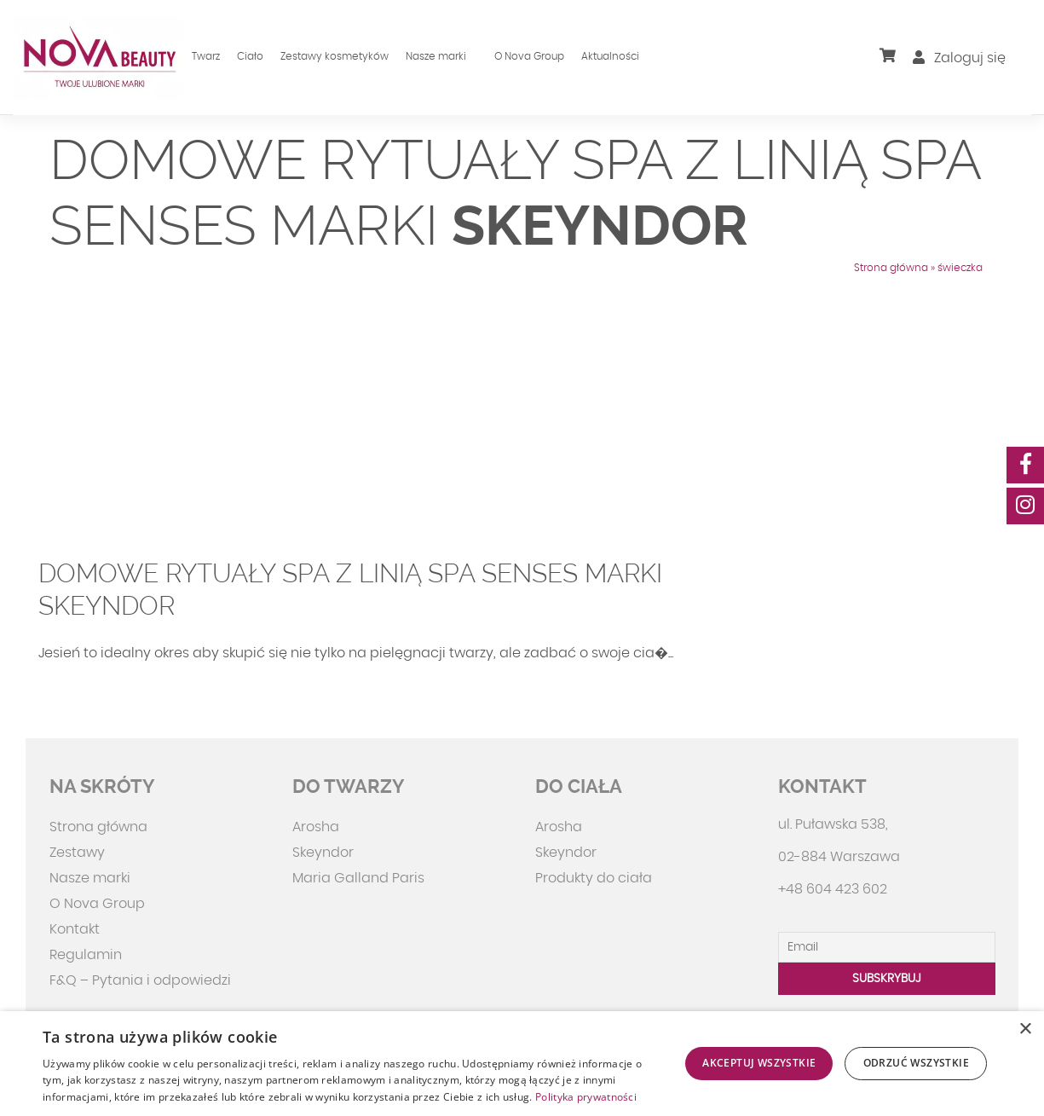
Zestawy (77, 852)
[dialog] (522, 1063)
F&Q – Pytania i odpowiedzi (140, 980)
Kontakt (74, 929)
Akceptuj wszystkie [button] (759, 1062)
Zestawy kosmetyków (334, 56)
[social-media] (1025, 465)
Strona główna (891, 268)
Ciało (250, 56)
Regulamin (85, 955)
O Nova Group (529, 56)
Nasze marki (436, 56)
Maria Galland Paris (358, 878)
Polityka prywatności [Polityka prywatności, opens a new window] (586, 1097)
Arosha (315, 827)
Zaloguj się (959, 58)
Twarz (206, 56)
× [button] (1024, 1029)
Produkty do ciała (593, 878)
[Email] (886, 947)
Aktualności (610, 56)
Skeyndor (323, 852)
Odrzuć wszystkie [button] (916, 1062)
